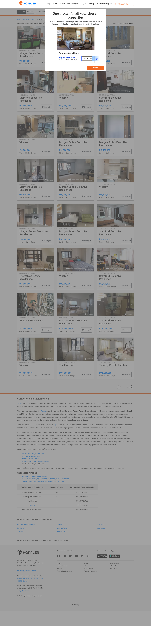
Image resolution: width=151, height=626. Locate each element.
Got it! (95, 68)
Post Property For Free (123, 4)
